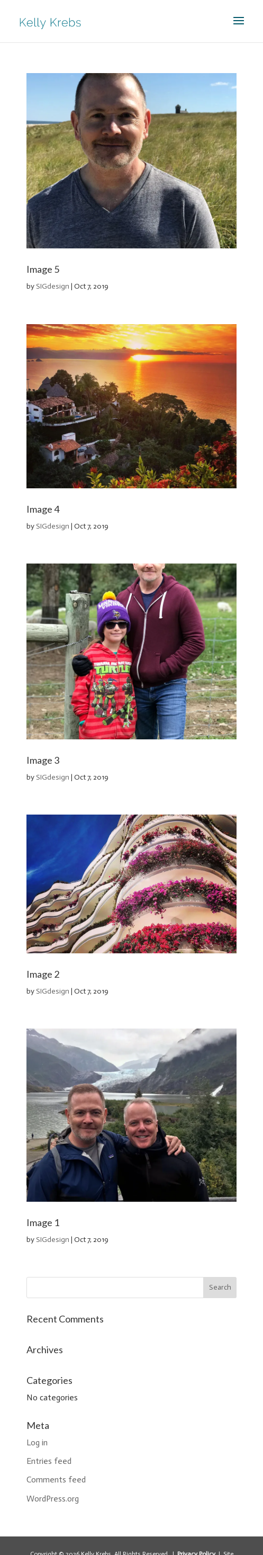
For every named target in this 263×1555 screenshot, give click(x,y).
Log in (37, 1442)
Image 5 (42, 269)
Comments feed (56, 1479)
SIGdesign (52, 286)
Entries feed (48, 1461)
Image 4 (42, 509)
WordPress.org (52, 1499)
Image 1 (42, 1222)
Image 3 (42, 760)
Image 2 (42, 974)
